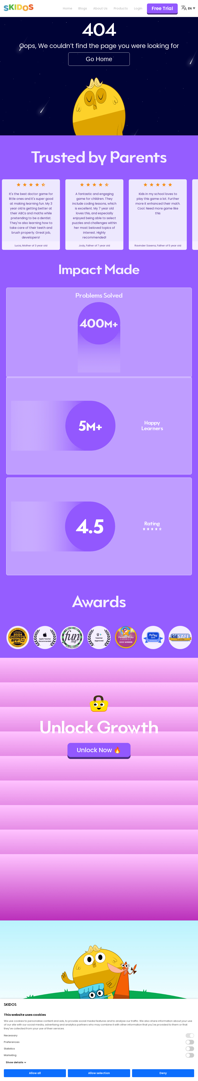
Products (121, 8)
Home (67, 8)
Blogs (82, 8)
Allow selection (99, 1073)
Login (138, 8)
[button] (190, 1042)
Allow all (35, 1073)
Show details (16, 1062)
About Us (100, 8)
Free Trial (162, 8)
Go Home (99, 59)
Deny (163, 1073)
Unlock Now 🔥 (99, 750)
